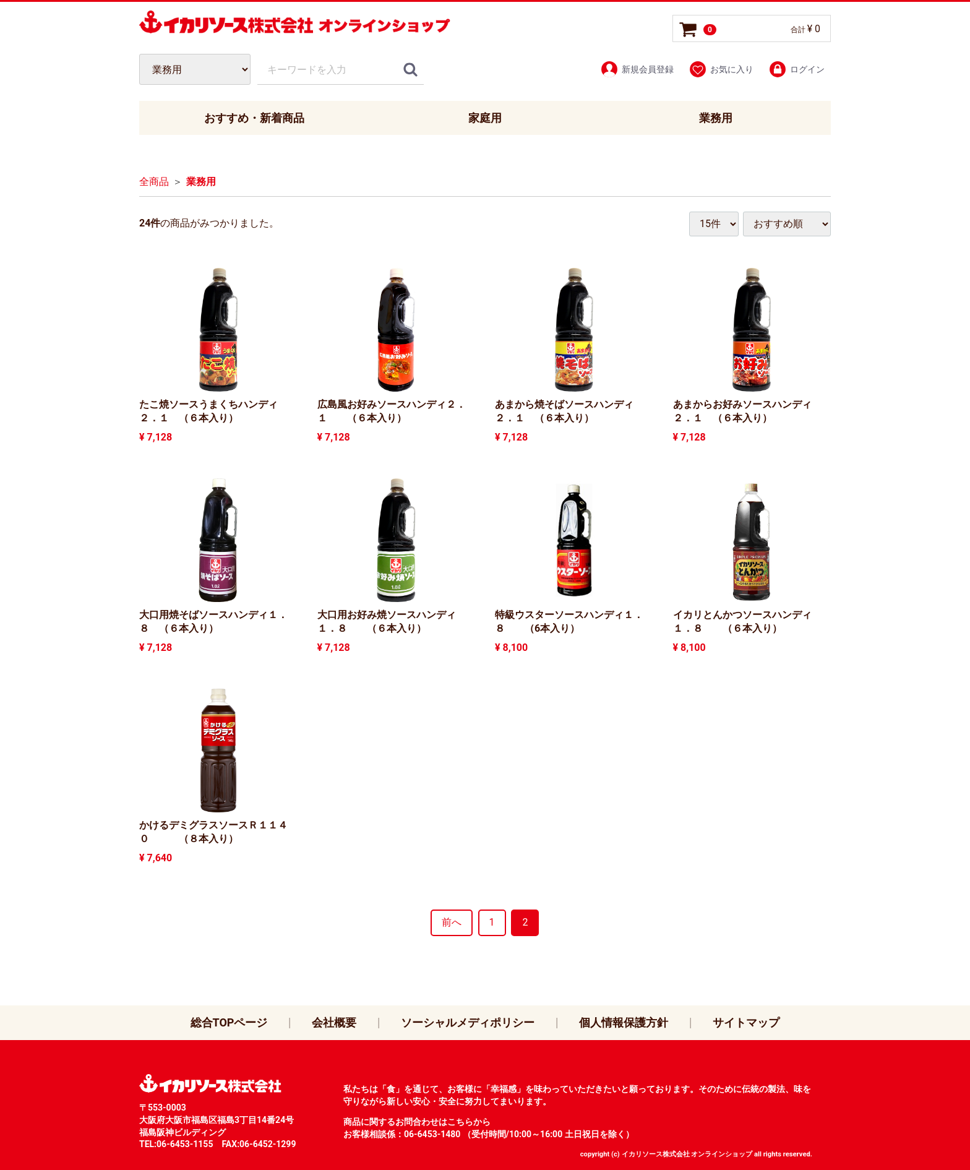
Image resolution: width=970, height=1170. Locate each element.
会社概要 (334, 1022)
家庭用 (485, 117)
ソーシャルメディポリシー (467, 1022)
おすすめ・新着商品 (254, 117)
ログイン (796, 69)
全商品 (154, 182)
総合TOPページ (229, 1022)
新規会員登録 (637, 69)
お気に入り (721, 69)
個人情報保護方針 (623, 1022)
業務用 (715, 117)
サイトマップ (746, 1022)
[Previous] (452, 923)
